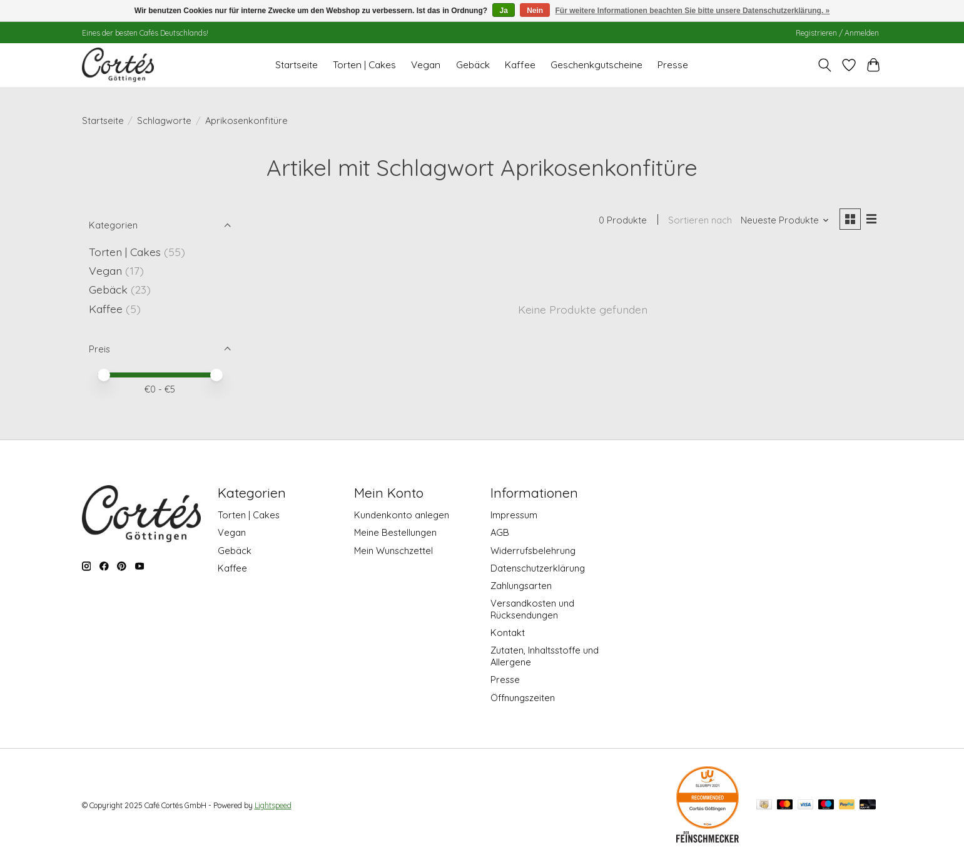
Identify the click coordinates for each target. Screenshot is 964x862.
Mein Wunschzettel (393, 551)
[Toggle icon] (825, 65)
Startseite (296, 65)
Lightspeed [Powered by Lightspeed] (273, 805)
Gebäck (473, 65)
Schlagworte (164, 120)
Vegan (425, 65)
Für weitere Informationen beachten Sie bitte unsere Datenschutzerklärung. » (693, 10)
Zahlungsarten (521, 586)
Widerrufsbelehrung (533, 551)
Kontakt (507, 633)
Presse (672, 65)
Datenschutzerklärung (537, 568)
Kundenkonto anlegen (401, 515)
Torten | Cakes (364, 65)
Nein (535, 10)
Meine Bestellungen (395, 532)
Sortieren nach (700, 221)
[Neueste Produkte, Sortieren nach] (784, 221)
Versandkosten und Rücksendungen (532, 609)
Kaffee (520, 65)
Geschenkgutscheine (596, 65)
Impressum (513, 515)
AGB (499, 532)
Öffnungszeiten (522, 698)
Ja (503, 10)
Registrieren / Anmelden (837, 33)
